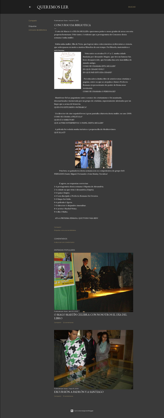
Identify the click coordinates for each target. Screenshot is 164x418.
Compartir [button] (33, 21)
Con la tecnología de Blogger (82, 410)
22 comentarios (68, 322)
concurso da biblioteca (38, 30)
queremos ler (53, 7)
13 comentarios (68, 396)
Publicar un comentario (64, 242)
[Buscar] (131, 7)
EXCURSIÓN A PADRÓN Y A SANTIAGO (79, 392)
